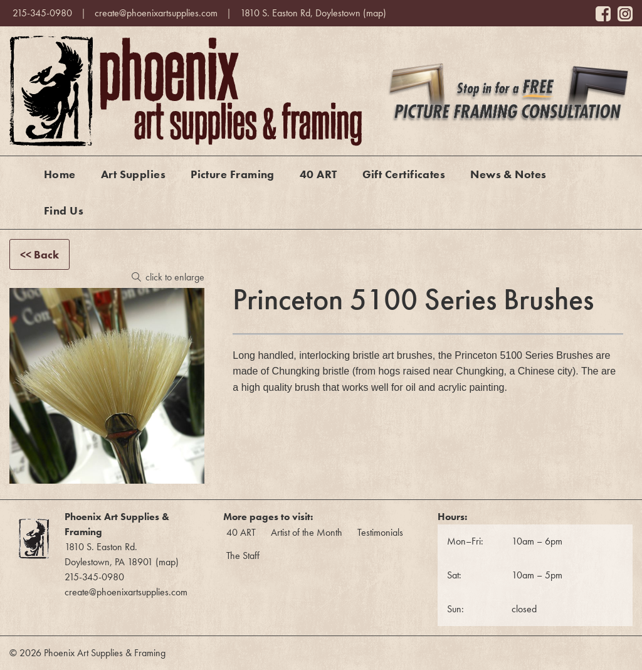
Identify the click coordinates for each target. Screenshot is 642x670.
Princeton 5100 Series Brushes (524, 355)
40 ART (318, 174)
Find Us (63, 210)
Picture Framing (233, 174)
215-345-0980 (42, 12)
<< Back (39, 254)
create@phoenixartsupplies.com (156, 12)
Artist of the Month (306, 532)
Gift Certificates (404, 174)
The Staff (243, 555)
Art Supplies (133, 174)
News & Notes (508, 174)
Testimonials (380, 532)
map (374, 12)
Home (60, 174)
